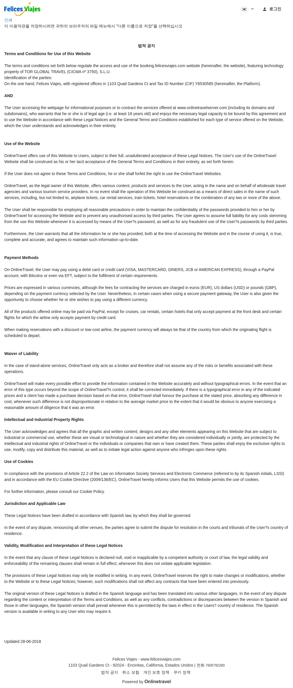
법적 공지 (109, 672)
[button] (247, 8)
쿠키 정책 (182, 672)
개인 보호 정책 (156, 672)
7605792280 (215, 665)
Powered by (146, 681)
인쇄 (8, 20)
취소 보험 (130, 672)
